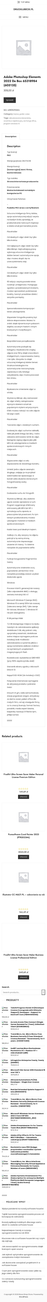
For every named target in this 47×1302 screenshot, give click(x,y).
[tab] (11, 136)
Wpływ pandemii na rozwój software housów (22, 1208)
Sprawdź (9, 100)
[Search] (43, 992)
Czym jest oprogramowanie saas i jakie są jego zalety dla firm (21, 1272)
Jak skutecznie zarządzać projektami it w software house (21, 1264)
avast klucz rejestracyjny (13, 121)
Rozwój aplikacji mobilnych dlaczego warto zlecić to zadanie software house (21, 1223)
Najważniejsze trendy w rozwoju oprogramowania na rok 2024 (16, 1231)
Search (5, 987)
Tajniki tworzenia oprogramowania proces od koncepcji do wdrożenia (23, 1215)
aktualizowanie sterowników (20, 118)
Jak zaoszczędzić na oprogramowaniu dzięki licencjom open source (22, 1247)
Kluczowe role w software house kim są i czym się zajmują (23, 1239)
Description (10, 136)
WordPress (23, 1297)
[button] (23, 17)
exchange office (29, 121)
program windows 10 (12, 124)
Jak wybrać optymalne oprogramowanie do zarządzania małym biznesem (22, 1255)
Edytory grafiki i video (21, 114)
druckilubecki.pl (23, 9)
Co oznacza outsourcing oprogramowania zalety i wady (21, 1280)
